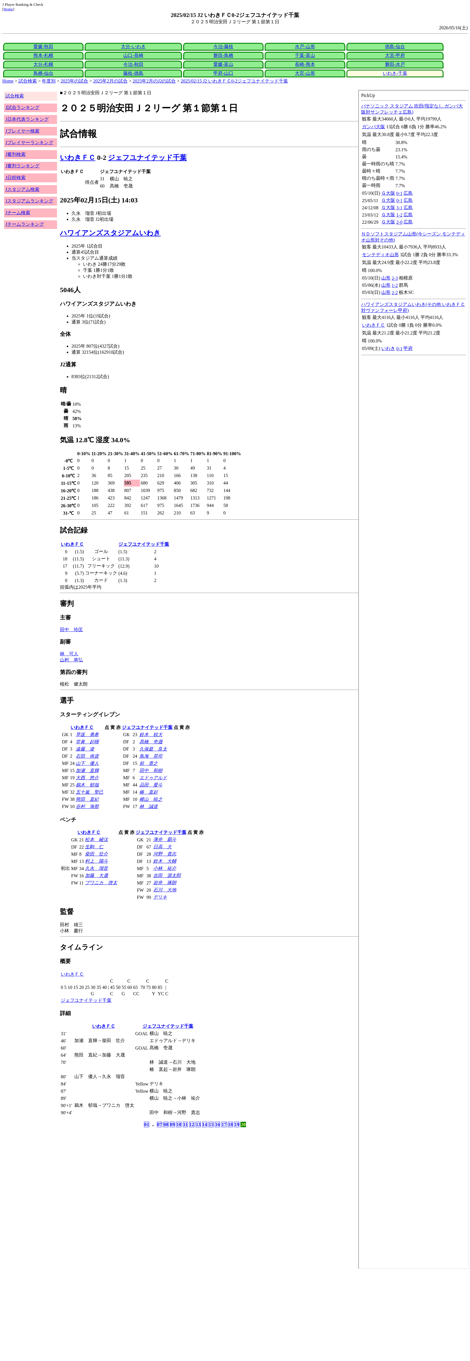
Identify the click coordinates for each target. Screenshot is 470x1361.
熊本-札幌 (43, 55)
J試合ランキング (22, 107)
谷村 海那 (87, 806)
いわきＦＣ (77, 157)
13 (198, 1124)
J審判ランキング (22, 165)
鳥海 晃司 (150, 756)
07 (159, 1124)
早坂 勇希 (87, 734)
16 (217, 1124)
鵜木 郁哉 (87, 784)
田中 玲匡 (71, 629)
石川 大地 (164, 889)
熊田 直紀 (87, 799)
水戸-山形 (305, 46)
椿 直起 (148, 792)
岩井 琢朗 (164, 882)
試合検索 (27, 81)
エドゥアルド (153, 777)
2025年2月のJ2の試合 (154, 81)
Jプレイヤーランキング (29, 142)
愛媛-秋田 (43, 46)
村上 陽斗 (96, 861)
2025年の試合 (74, 81)
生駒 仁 (94, 846)
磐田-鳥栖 (223, 55)
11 (185, 1124)
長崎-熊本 (305, 64)
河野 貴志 (164, 853)
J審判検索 (15, 154)
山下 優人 (87, 763)
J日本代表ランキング (27, 119)
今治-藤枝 (223, 46)
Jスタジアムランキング (29, 200)
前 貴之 (148, 763)
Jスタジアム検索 (22, 189)
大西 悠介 (87, 777)
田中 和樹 (150, 770)
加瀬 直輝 (87, 770)
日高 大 (162, 846)
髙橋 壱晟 (150, 741)
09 (172, 1124)
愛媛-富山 (223, 64)
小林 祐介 (164, 868)
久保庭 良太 (153, 748)
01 (146, 1124)
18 (230, 1124)
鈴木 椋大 (150, 734)
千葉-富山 (305, 55)
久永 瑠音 (96, 868)
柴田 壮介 (96, 853)
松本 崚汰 (96, 839)
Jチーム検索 (17, 212)
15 (211, 1124)
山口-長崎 (133, 55)
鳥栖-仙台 (43, 73)
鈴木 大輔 (164, 861)
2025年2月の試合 (110, 81)
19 (236, 1124)
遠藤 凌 (85, 748)
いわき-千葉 (395, 73)
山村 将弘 (71, 659)
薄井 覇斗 (164, 839)
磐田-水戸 (395, 64)
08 (166, 1124)
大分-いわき (133, 46)
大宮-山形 (305, 73)
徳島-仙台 (395, 46)
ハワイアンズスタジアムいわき (110, 233)
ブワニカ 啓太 (101, 882)
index (413, 679)
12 (191, 1124)
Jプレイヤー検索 (22, 131)
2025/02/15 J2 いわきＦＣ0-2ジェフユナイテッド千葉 (234, 81)
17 (224, 1124)
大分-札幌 (43, 64)
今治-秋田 (133, 64)
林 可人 (69, 653)
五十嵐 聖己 (89, 792)
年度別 (49, 81)
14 (204, 1124)
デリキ (160, 897)
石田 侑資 (87, 756)
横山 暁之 (150, 799)
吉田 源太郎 (167, 875)
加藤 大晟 (96, 875)
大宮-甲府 (395, 55)
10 (179, 1124)
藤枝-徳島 (133, 73)
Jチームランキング (24, 224)
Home (8, 9)
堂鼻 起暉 (87, 741)
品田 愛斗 (150, 784)
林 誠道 (148, 806)
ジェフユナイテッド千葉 (147, 157)
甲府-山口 (223, 73)
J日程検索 (15, 177)
